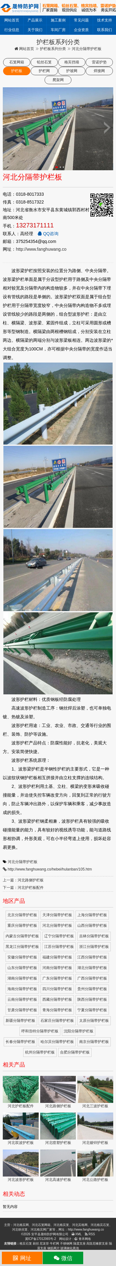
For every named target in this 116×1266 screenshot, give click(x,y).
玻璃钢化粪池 (69, 1248)
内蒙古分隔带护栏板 (22, 936)
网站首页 (11, 20)
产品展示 (35, 20)
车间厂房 (58, 30)
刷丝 (36, 1243)
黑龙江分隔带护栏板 (22, 946)
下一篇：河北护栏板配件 (23, 887)
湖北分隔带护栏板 (92, 968)
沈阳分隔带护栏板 (78, 1031)
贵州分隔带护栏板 (92, 989)
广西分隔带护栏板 (92, 978)
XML (76, 1234)
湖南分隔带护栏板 (22, 978)
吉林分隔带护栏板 (94, 936)
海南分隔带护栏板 (22, 989)
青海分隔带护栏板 (57, 1010)
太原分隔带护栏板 (94, 1020)
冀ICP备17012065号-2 (40, 1239)
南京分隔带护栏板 (94, 1042)
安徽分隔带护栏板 (22, 957)
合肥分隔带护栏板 (75, 1052)
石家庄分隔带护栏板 (57, 1020)
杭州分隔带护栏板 (40, 1052)
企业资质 (81, 30)
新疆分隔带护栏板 (20, 1020)
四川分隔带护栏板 (57, 989)
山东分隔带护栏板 (22, 968)
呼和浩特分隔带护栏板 (39, 1031)
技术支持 (104, 20)
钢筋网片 (53, 1248)
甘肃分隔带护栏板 (22, 1010)
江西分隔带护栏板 (92, 957)
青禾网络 (83, 1239)
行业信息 (11, 30)
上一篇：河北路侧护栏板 (23, 880)
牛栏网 (54, 1243)
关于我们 (35, 30)
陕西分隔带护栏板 (92, 999)
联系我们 (104, 30)
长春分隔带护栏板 (20, 1042)
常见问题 (81, 20)
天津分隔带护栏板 (57, 915)
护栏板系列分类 (53, 49)
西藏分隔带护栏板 (57, 999)
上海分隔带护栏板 (92, 915)
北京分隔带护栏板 (22, 915)
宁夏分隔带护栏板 (92, 1010)
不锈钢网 (66, 1243)
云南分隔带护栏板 (22, 999)
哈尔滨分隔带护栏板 (57, 1042)
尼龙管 (44, 1243)
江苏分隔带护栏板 (59, 946)
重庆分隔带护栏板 (22, 925)
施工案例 (58, 20)
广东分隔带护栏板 (57, 978)
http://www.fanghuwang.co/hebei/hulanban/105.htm (50, 869)
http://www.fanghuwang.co (41, 249)
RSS (90, 1234)
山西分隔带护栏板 (92, 925)
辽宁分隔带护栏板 (59, 936)
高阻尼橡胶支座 (97, 1243)
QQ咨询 (47, 233)
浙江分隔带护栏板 (94, 946)
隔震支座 (79, 1243)
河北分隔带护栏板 (22, 862)
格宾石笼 (25, 1243)
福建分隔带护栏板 (57, 957)
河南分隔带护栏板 (57, 968)
